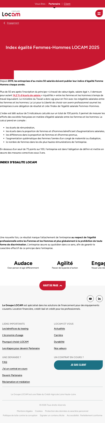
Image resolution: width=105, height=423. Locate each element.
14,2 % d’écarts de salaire (27, 95)
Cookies (39, 411)
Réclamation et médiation (16, 381)
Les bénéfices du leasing (15, 328)
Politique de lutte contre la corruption (20, 415)
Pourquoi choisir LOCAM (15, 341)
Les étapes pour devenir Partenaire (21, 348)
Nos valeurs (60, 348)
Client (67, 3)
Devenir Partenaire (12, 375)
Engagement (13, 23)
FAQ (4, 362)
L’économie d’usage (12, 335)
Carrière (58, 335)
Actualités (59, 328)
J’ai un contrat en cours (14, 368)
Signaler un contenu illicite (52, 415)
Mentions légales (25, 411)
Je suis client (78, 365)
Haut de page (50, 285)
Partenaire (54, 3)
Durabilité (59, 341)
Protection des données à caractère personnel (66, 411)
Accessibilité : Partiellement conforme (84, 415)
